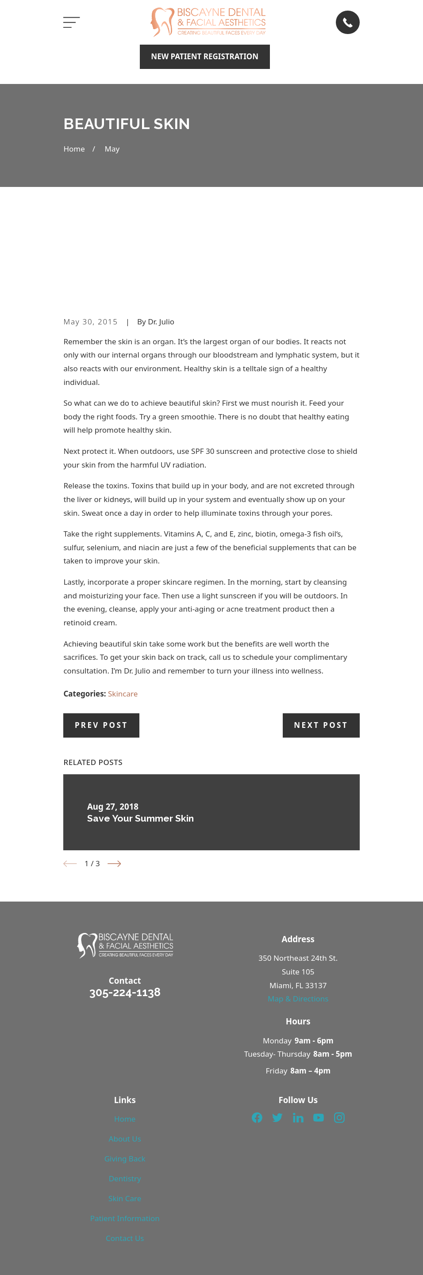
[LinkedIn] (298, 1030)
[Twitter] (277, 1030)
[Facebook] (257, 1030)
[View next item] (114, 777)
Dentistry (125, 1091)
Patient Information (125, 1131)
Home (124, 1032)
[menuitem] (76, 1268)
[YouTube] (318, 1030)
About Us (125, 1052)
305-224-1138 (125, 905)
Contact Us (125, 1151)
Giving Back (125, 1071)
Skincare (123, 606)
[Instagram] (339, 1030)
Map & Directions (298, 911)
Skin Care (124, 1111)
